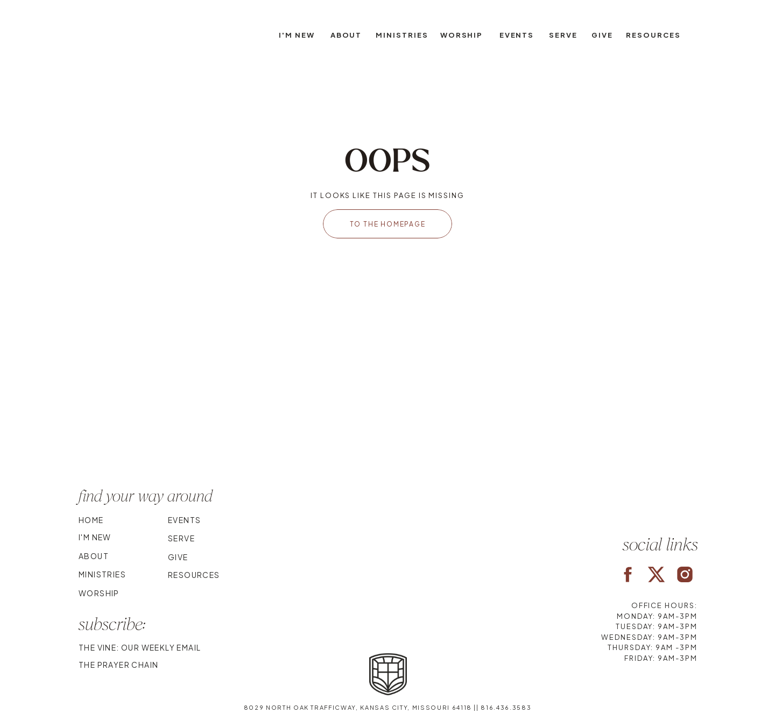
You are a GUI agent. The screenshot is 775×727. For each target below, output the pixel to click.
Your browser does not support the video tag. (387, 405)
